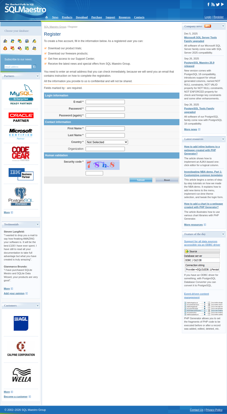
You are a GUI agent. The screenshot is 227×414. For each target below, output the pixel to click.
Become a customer (16, 396)
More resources (193, 224)
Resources (124, 17)
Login (208, 17)
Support (110, 17)
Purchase (96, 17)
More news (190, 129)
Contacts (139, 17)
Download (82, 17)
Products (67, 17)
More (7, 212)
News (55, 17)
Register (218, 17)
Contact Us (196, 410)
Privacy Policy (213, 410)
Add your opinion (14, 293)
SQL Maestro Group (55, 26)
